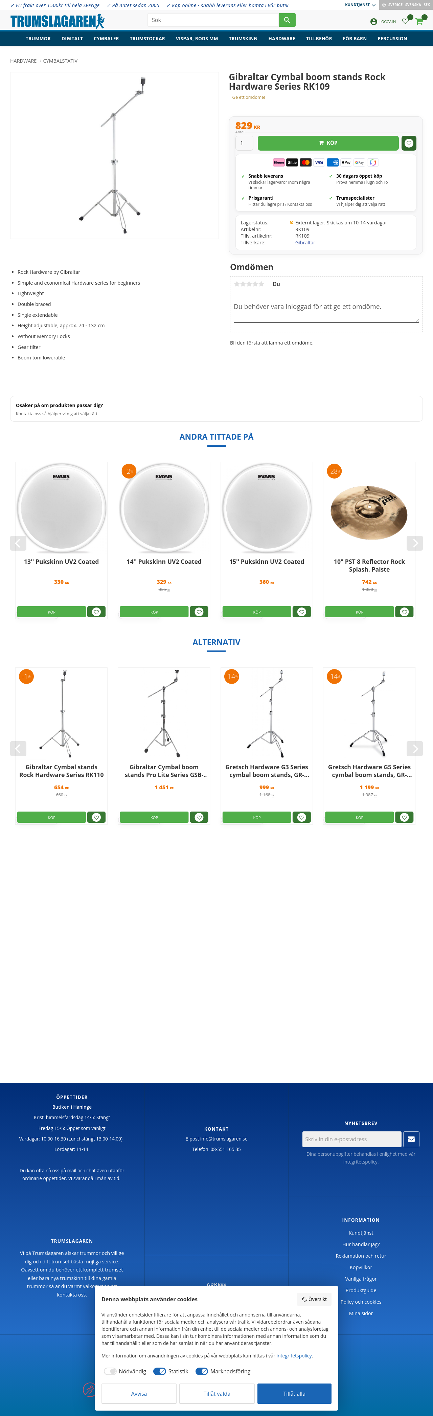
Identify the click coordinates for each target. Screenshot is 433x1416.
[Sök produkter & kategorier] (213, 20)
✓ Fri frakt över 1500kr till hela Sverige (55, 5)
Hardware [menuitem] (282, 39)
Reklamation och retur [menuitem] (361, 1256)
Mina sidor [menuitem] (361, 1313)
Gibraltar (305, 242)
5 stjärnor (261, 284)
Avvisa (139, 1393)
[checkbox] (123, 1371)
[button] (405, 22)
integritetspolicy (360, 1161)
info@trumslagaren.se (224, 1138)
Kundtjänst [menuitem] (357, 4)
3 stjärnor (249, 284)
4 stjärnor (255, 284)
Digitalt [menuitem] (72, 39)
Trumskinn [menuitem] (243, 39)
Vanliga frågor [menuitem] (361, 1279)
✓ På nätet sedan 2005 (133, 5)
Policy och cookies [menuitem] (361, 1302)
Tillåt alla (294, 1393)
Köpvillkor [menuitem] (361, 1267)
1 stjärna (237, 284)
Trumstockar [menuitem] (147, 39)
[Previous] (18, 543)
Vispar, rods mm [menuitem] (197, 39)
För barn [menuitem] (355, 39)
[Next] (415, 543)
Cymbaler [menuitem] (106, 39)
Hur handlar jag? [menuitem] (361, 1244)
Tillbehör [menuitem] (319, 39)
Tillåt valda (217, 1393)
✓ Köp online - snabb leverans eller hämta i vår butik (227, 5)
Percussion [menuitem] (392, 39)
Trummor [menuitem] (38, 39)
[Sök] (287, 20)
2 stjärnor (243, 284)
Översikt (314, 1299)
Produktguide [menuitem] (361, 1290)
